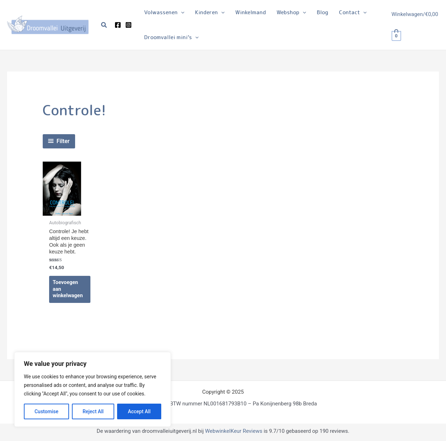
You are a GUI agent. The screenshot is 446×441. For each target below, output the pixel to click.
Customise (46, 411)
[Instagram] (128, 25)
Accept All (139, 411)
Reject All (93, 411)
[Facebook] (118, 25)
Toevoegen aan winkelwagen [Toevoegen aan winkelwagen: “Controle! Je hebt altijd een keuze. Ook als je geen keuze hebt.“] (68, 290)
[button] (104, 25)
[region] (92, 389)
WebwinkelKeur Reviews (233, 433)
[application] (181, 12)
